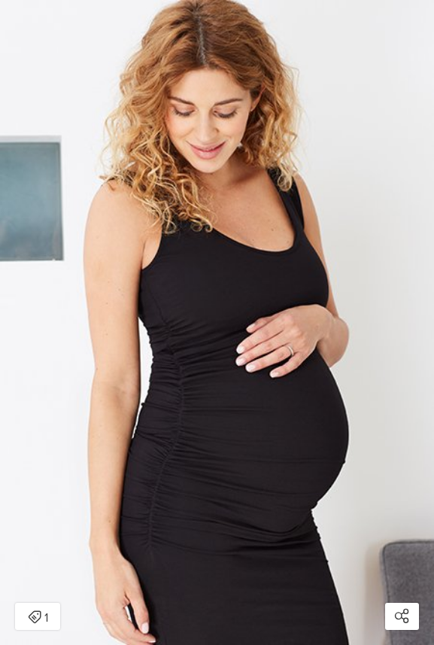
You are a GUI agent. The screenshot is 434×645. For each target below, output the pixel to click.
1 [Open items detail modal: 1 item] (38, 617)
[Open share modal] (402, 616)
